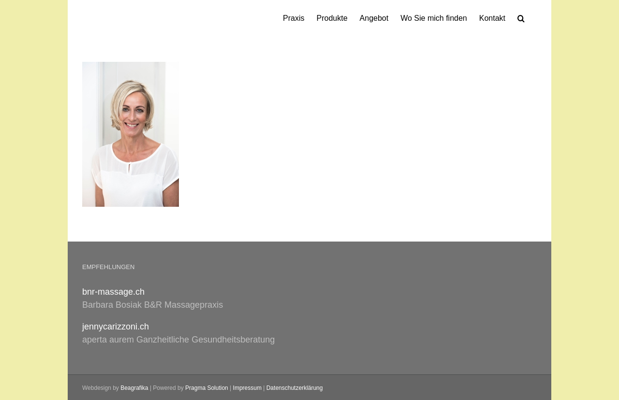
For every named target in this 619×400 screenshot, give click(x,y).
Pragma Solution (206, 388)
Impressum (247, 388)
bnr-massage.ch (113, 292)
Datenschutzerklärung (294, 388)
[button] (521, 17)
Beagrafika (134, 388)
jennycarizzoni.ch (115, 326)
